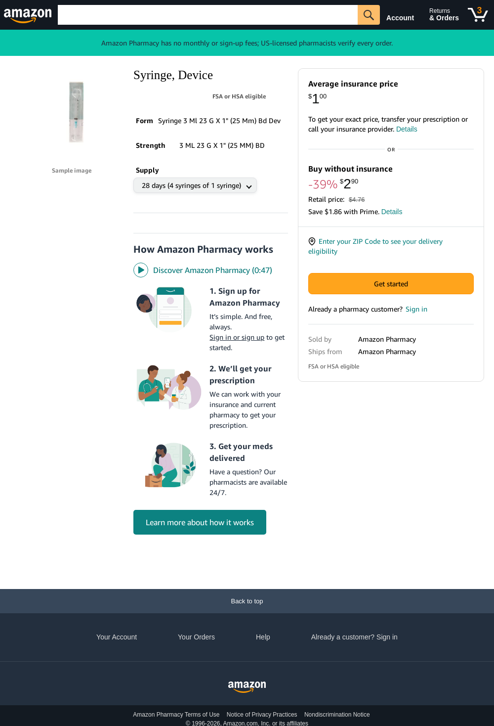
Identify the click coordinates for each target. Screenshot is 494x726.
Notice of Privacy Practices (262, 714)
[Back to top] (247, 601)
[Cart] (478, 14)
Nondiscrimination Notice (337, 714)
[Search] (208, 14)
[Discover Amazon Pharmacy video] (210, 249)
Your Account (116, 637)
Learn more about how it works (200, 502)
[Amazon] (29, 14)
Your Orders (196, 637)
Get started (391, 293)
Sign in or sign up (236, 317)
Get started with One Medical (391, 469)
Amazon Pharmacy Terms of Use (176, 714)
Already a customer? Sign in (354, 637)
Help (263, 637)
